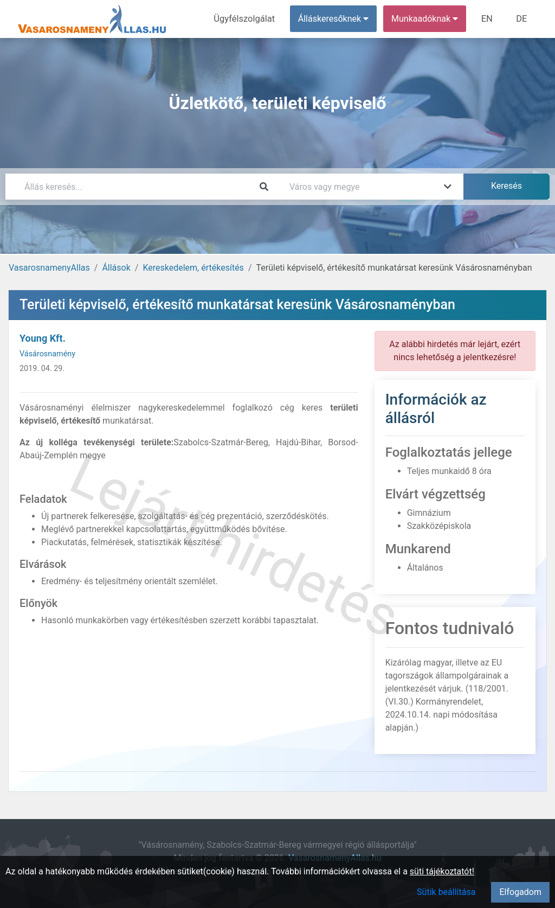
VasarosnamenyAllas (49, 268)
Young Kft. (43, 338)
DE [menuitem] (522, 19)
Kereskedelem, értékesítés (193, 268)
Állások (116, 268)
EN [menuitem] (488, 19)
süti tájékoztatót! (442, 871)
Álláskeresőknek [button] (335, 19)
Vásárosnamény (47, 354)
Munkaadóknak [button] (426, 19)
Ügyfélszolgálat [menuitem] (247, 19)
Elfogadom (520, 892)
